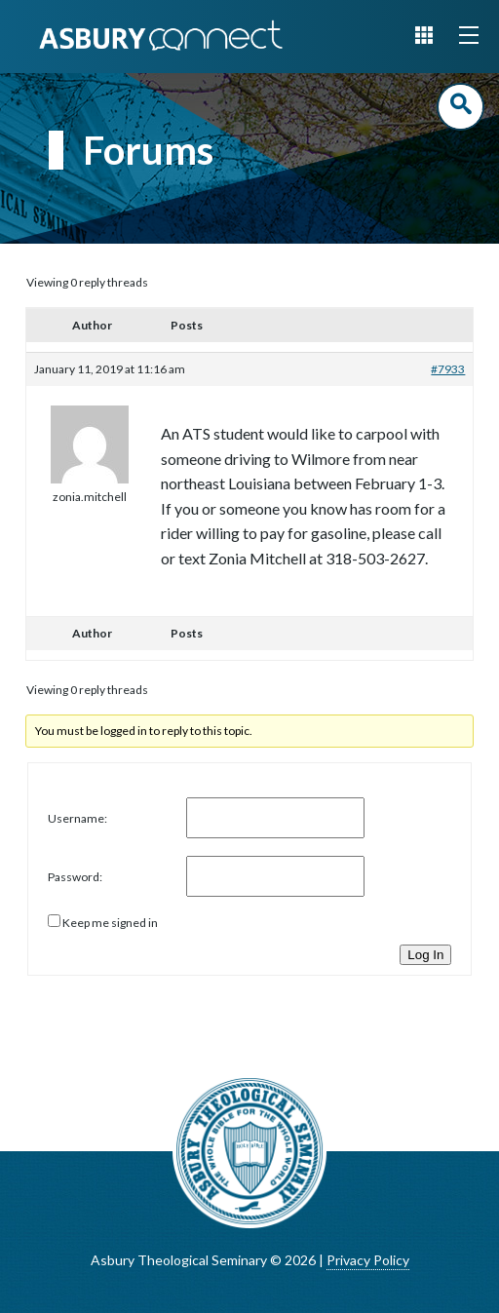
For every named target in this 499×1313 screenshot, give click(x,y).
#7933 (448, 369)
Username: (77, 818)
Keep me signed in (110, 922)
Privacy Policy (367, 1260)
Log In (425, 954)
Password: (75, 876)
